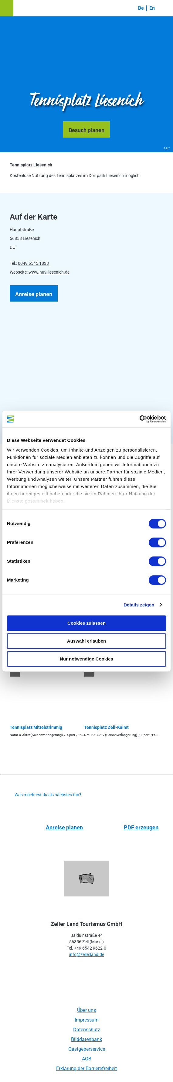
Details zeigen (139, 604)
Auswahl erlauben (86, 640)
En (152, 8)
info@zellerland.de (86, 954)
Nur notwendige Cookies (86, 658)
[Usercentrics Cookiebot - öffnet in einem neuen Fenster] (139, 419)
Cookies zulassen (86, 623)
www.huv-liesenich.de (49, 272)
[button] (6, 8)
